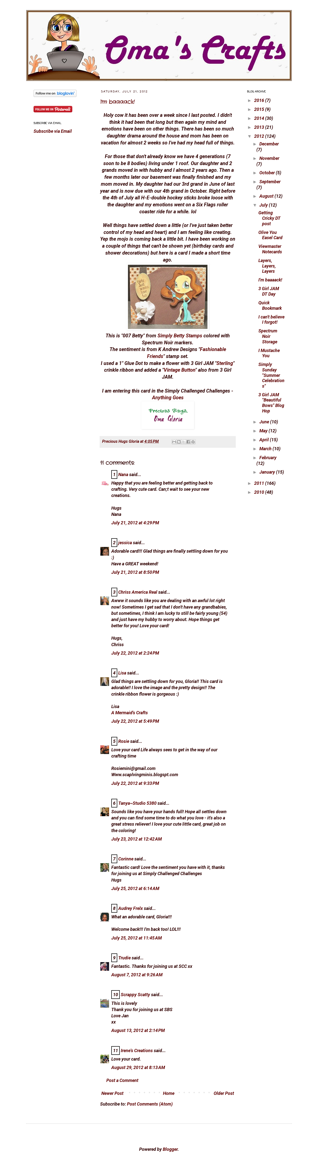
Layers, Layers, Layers (267, 266)
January (267, 472)
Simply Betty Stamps (180, 336)
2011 (259, 483)
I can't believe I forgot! (271, 319)
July (264, 205)
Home (168, 1093)
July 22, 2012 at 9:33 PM (135, 783)
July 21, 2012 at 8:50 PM (135, 572)
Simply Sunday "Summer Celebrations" (271, 375)
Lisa (122, 672)
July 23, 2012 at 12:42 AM (136, 839)
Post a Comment (122, 1080)
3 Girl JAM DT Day (268, 291)
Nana (123, 474)
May (264, 430)
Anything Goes (168, 398)
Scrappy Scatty (135, 994)
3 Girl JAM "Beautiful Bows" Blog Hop (271, 402)
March (266, 448)
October (267, 172)
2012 (259, 136)
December (269, 143)
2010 (259, 492)
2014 (259, 118)
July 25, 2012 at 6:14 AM (135, 888)
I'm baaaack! (117, 102)
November (269, 158)
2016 (259, 100)
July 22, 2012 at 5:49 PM (135, 721)
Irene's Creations (137, 1050)
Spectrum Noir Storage (267, 336)
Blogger (170, 1149)
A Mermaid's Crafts (129, 712)
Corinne (125, 858)
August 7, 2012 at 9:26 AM (136, 974)
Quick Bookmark (270, 305)
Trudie (124, 957)
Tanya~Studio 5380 (137, 803)
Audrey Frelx (130, 908)
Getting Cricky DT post (269, 218)
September (269, 181)
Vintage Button (179, 370)
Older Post (224, 1093)
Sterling (224, 363)
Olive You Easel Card (270, 235)
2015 (259, 109)
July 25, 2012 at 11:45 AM (136, 937)
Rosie (123, 741)
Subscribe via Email (53, 131)
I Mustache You (269, 353)
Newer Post (112, 1093)
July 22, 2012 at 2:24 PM (135, 653)
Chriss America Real (137, 592)
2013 (259, 127)
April (264, 439)
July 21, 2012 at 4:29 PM (135, 522)
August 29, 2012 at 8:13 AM (138, 1067)
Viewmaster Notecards (270, 249)
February (268, 457)
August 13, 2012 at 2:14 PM (138, 1030)
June (264, 421)
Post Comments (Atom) (150, 1104)
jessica (125, 542)
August (267, 196)
